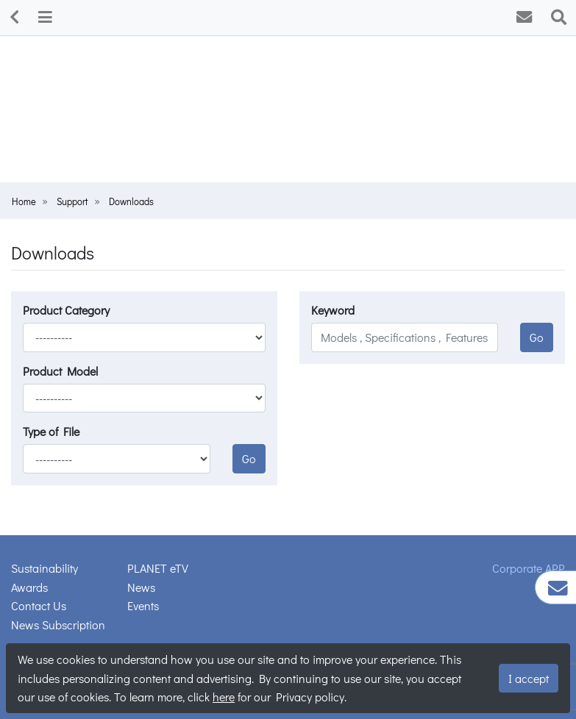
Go (249, 458)
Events (143, 605)
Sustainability (44, 568)
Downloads (131, 201)
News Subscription (58, 624)
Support (72, 201)
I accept (528, 678)
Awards (29, 587)
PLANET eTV (157, 568)
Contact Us (38, 605)
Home (24, 201)
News (141, 587)
